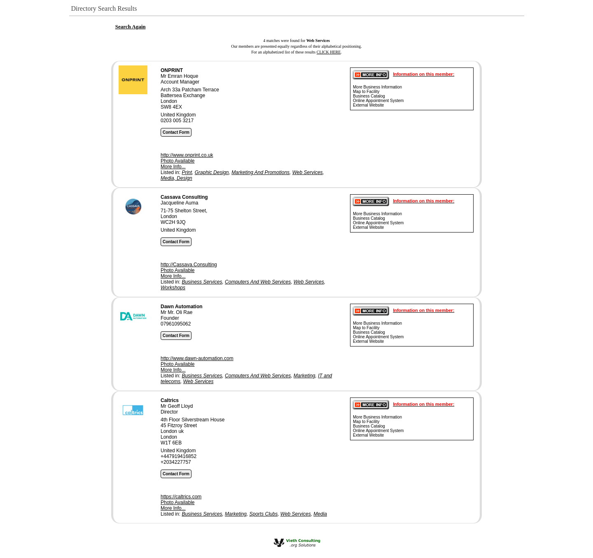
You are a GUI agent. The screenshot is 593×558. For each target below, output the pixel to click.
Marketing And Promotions (260, 172)
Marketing (304, 376)
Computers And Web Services (258, 282)
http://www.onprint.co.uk (187, 155)
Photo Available (178, 161)
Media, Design (176, 178)
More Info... (173, 167)
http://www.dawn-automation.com (197, 358)
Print (187, 172)
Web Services (307, 172)
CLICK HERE (329, 52)
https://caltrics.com (181, 497)
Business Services (202, 282)
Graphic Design (212, 172)
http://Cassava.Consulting (189, 264)
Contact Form (176, 132)
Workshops (173, 288)
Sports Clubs (263, 514)
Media (320, 514)
